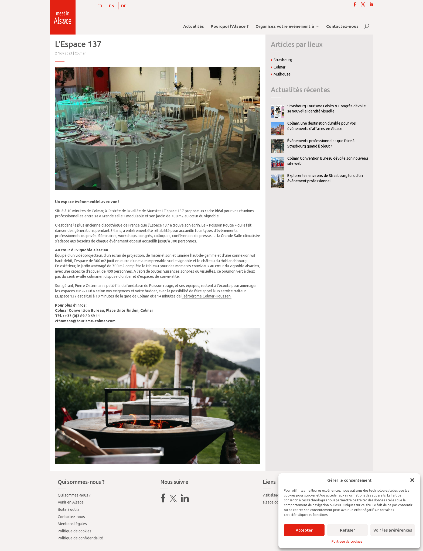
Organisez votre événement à (284, 27)
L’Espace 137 (173, 211)
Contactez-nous (342, 27)
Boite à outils (69, 509)
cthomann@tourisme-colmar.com (85, 321)
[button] (412, 480)
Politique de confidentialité (80, 538)
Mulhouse (282, 74)
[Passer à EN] (111, 5)
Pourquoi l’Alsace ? (230, 27)
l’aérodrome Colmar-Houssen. (206, 296)
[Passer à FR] (100, 5)
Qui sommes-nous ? (74, 495)
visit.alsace (272, 495)
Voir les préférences (392, 530)
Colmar (80, 53)
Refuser (347, 530)
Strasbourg (283, 60)
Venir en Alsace (71, 502)
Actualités (193, 27)
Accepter (304, 530)
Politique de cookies (347, 541)
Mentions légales (72, 524)
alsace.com (272, 502)
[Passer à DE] (123, 5)
